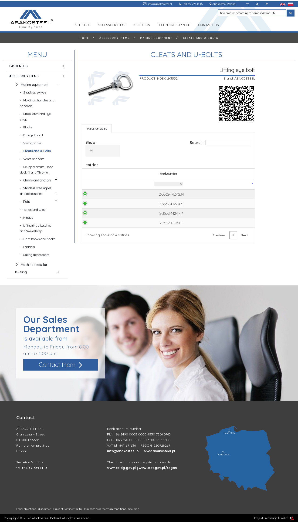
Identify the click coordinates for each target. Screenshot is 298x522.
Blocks (27, 127)
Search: (220, 142)
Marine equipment (156, 38)
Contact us (208, 24)
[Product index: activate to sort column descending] (103, 184)
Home (84, 38)
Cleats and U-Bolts (200, 38)
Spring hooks (32, 143)
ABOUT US (141, 24)
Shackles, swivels (34, 92)
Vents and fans (33, 159)
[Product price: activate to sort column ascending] (239, 184)
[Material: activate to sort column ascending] (136, 184)
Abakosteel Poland (224, 4)
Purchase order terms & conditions (105, 509)
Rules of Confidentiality (67, 509)
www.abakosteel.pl (159, 451)
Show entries (102, 153)
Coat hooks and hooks (39, 239)
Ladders (29, 247)
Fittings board (33, 135)
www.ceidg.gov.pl (121, 468)
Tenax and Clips (34, 209)
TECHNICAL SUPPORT (174, 24)
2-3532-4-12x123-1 (103, 194)
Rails (26, 202)
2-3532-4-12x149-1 (103, 204)
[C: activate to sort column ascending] (196, 184)
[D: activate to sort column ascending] (215, 184)
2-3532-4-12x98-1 (104, 223)
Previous (219, 236)
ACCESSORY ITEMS (112, 24)
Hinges (28, 217)
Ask (239, 194)
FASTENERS (82, 24)
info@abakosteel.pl (160, 4)
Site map (133, 509)
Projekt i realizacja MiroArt (274, 518)
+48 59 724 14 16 (192, 4)
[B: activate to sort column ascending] (177, 184)
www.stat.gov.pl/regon (158, 468)
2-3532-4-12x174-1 (104, 214)
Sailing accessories (36, 255)
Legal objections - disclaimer (33, 509)
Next (244, 236)
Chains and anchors (37, 180)
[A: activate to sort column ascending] (157, 184)
